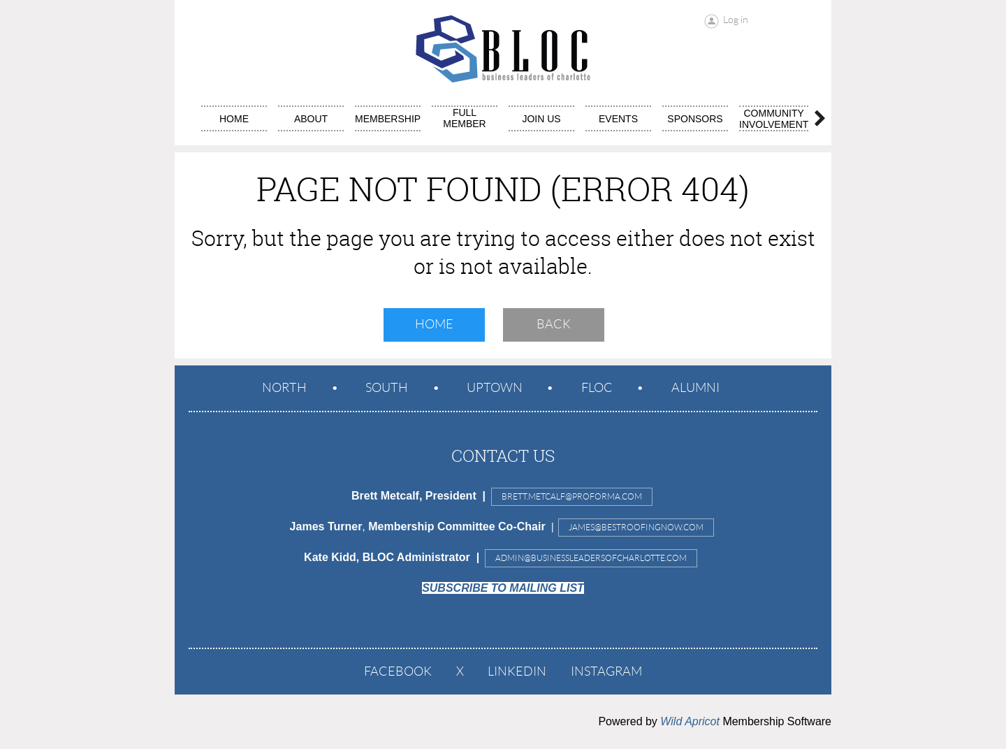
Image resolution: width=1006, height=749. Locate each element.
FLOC (597, 388)
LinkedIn (517, 671)
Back (554, 324)
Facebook (398, 671)
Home (434, 324)
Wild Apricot (690, 721)
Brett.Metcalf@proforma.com (572, 496)
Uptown (495, 388)
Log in (735, 19)
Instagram (606, 671)
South (386, 388)
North (284, 388)
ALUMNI (695, 388)
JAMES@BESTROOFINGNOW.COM (636, 527)
